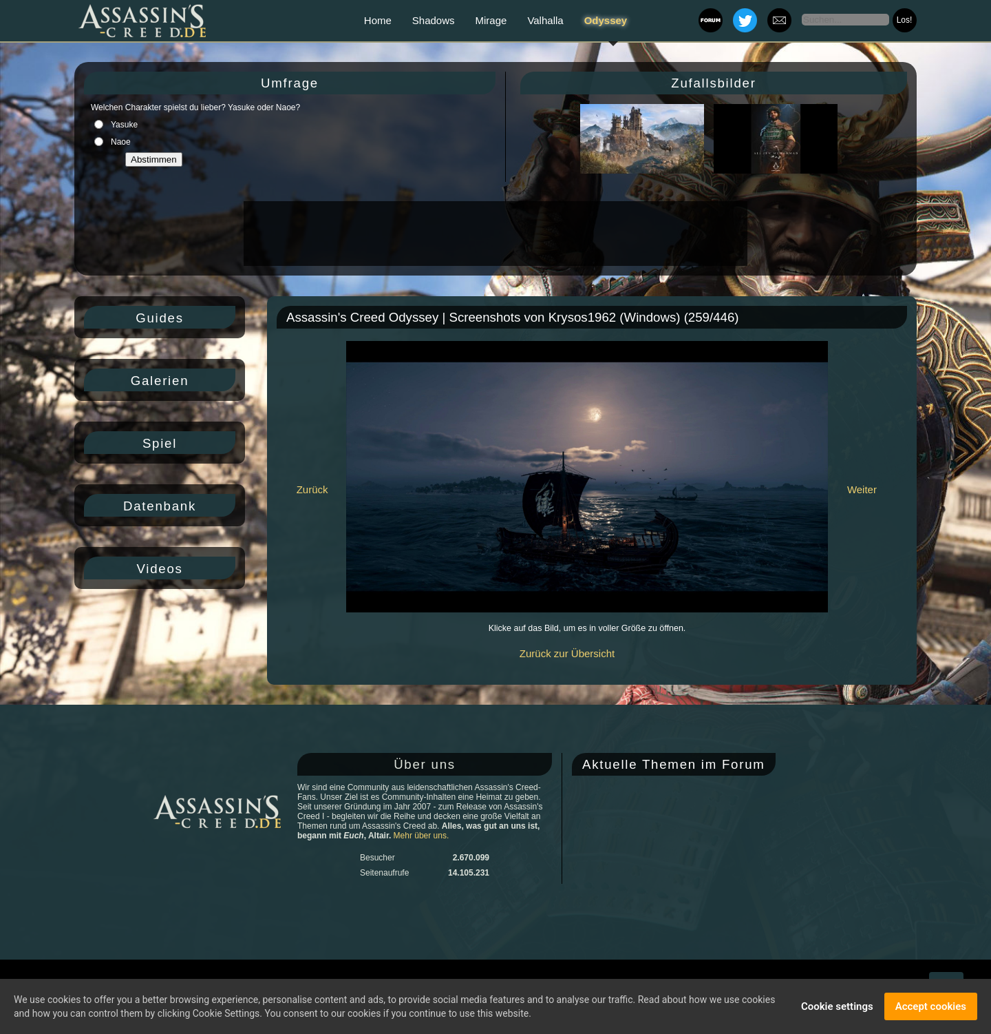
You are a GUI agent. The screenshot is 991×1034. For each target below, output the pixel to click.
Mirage (491, 20)
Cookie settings (837, 1006)
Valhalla (545, 20)
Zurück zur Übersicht (567, 653)
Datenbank (159, 506)
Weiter (862, 489)
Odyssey (606, 20)
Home (378, 20)
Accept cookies (930, 1006)
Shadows (433, 20)
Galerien (160, 380)
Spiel (159, 443)
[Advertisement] (494, 234)
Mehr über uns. (421, 835)
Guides (160, 318)
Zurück (312, 489)
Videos (159, 568)
